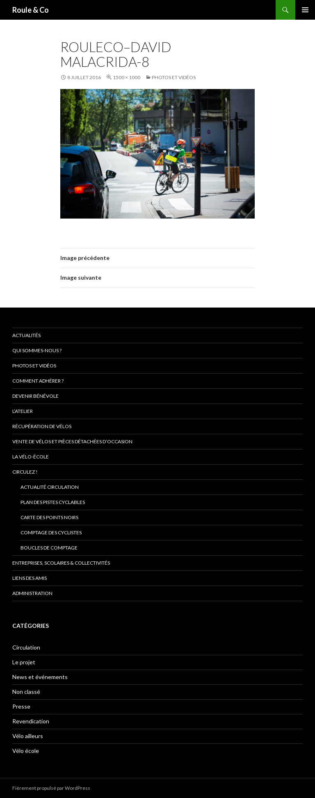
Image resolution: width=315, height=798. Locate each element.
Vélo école (25, 750)
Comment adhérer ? (38, 381)
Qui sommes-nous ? (37, 350)
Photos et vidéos (174, 77)
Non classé (26, 691)
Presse (21, 706)
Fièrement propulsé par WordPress (51, 788)
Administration (32, 593)
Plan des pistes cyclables (53, 502)
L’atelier (22, 411)
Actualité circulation (50, 487)
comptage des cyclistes (51, 532)
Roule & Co (30, 9)
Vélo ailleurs (27, 735)
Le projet (23, 662)
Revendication (30, 721)
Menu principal (305, 10)
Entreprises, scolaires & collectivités (61, 563)
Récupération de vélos (41, 426)
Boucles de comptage (49, 548)
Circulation (26, 647)
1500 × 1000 (126, 77)
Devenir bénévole (35, 396)
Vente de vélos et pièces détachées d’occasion (72, 441)
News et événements (40, 676)
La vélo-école (30, 457)
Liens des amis (29, 578)
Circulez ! (25, 472)
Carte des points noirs (49, 517)
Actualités (26, 335)
